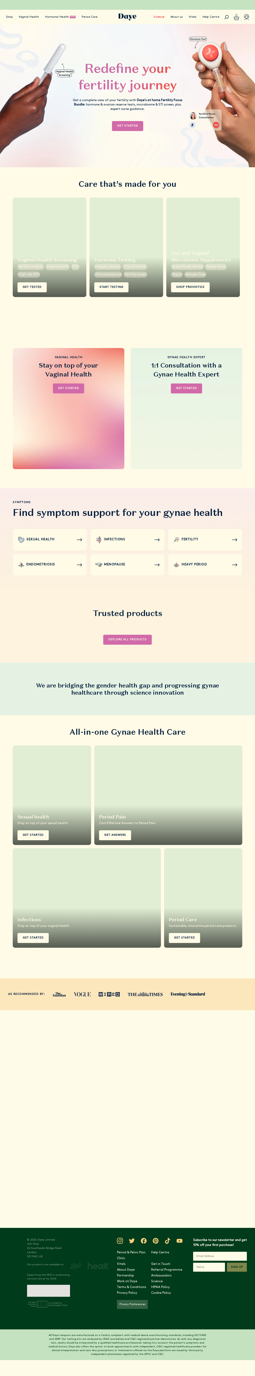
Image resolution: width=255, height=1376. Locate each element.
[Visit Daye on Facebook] (144, 1241)
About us (176, 17)
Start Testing (111, 287)
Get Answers (115, 835)
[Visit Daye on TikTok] (168, 1241)
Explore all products (127, 639)
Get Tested (32, 287)
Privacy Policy (127, 1293)
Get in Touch (160, 1264)
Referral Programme (166, 1269)
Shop (9, 17)
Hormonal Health (57, 17)
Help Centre (211, 17)
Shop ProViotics (190, 287)
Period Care (90, 17)
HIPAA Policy (160, 1287)
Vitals (193, 17)
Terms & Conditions (131, 1287)
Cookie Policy (161, 1293)
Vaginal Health (29, 17)
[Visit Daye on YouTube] (180, 1241)
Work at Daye (127, 1281)
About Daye (126, 1269)
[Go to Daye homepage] (127, 17)
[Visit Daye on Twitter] (132, 1241)
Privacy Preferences (132, 1304)
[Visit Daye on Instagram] (120, 1241)
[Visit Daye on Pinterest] (156, 1241)
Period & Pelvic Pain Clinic (131, 1255)
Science (159, 17)
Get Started (127, 125)
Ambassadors (161, 1275)
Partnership (125, 1275)
